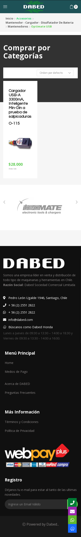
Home (9, 363)
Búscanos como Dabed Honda (30, 327)
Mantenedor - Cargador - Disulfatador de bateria (39, 22)
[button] (4, 202)
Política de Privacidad (19, 431)
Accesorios (23, 18)
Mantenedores (18, 26)
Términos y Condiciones (21, 422)
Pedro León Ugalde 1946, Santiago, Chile (37, 298)
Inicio (9, 18)
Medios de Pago (16, 372)
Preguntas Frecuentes (20, 393)
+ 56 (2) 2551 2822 (21, 305)
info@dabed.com (20, 319)
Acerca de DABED (17, 384)
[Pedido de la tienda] (55, 73)
